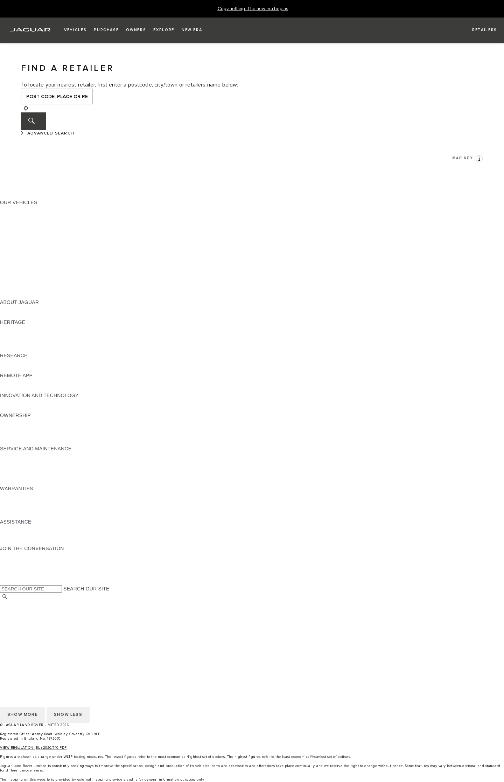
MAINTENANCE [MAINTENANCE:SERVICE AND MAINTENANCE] (18, 455)
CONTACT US (16, 643)
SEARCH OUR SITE (86, 588)
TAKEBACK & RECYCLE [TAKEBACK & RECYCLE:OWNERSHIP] (28, 442)
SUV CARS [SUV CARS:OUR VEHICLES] (13, 255)
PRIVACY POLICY (20, 624)
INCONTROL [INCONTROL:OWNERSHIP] (14, 428)
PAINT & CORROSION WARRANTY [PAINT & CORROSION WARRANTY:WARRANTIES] (40, 515)
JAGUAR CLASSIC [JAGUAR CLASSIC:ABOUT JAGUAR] (21, 315)
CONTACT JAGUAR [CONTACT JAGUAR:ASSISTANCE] (23, 535)
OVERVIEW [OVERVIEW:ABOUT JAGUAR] (13, 309)
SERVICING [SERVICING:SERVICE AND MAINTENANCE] (14, 462)
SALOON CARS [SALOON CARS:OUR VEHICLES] (18, 249)
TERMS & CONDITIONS (27, 617)
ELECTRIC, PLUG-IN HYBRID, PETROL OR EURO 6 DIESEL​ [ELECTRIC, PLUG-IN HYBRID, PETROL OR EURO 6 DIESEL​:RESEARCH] (69, 369)
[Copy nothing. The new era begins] (253, 9)
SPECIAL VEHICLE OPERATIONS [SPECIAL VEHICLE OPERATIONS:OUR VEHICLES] (39, 275)
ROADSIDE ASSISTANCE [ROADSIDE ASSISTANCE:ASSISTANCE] (29, 528)
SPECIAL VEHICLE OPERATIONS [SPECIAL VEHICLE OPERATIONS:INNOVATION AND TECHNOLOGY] (39, 408)
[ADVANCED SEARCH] (48, 133)
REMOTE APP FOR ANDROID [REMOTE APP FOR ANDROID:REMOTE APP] (34, 389)
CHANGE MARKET (22, 604)
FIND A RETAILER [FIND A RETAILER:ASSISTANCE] (21, 542)
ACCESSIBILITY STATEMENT (34, 650)
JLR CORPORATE (21, 637)
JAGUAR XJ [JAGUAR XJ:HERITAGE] (14, 342)
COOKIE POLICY (19, 630)
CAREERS (12, 610)
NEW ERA (11, 295)
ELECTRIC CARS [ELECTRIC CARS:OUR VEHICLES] (20, 269)
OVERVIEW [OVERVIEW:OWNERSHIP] (13, 422)
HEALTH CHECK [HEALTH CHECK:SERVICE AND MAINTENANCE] (19, 468)
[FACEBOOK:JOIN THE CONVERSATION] (16, 575)
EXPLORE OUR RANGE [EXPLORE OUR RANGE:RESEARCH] (27, 362)
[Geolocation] (26, 108)
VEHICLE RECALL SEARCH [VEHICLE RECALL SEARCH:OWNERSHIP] (32, 435)
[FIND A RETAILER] (478, 30)
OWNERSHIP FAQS (23, 289)
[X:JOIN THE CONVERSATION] (5, 581)
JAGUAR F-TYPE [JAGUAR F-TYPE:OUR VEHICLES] (20, 229)
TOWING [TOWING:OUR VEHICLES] (10, 262)
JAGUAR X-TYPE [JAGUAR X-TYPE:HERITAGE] (20, 329)
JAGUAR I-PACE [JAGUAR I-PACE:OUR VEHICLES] (19, 222)
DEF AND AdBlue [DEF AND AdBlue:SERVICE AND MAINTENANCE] (19, 475)
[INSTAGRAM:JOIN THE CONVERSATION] (17, 555)
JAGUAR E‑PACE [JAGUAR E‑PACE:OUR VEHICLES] (20, 216)
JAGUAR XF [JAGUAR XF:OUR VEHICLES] (14, 242)
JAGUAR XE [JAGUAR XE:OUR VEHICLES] (14, 235)
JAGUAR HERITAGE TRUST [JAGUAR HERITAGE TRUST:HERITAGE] (32, 349)
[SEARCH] (33, 121)
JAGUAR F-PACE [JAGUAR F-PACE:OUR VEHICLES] (20, 209)
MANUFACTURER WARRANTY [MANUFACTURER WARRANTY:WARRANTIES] (35, 502)
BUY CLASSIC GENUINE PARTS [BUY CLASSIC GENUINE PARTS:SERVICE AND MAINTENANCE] (37, 482)
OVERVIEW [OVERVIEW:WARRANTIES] (13, 495)
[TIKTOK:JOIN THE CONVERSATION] (11, 562)
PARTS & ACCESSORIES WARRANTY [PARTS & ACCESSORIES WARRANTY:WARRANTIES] (44, 508)
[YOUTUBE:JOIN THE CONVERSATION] (14, 568)
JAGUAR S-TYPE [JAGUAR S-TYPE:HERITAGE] (20, 335)
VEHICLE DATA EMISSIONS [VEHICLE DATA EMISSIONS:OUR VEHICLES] (32, 282)
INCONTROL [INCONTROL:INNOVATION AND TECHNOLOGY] (14, 402)
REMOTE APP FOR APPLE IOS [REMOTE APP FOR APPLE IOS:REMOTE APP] (36, 382)
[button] (75, 30)
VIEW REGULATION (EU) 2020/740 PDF (33, 747)
